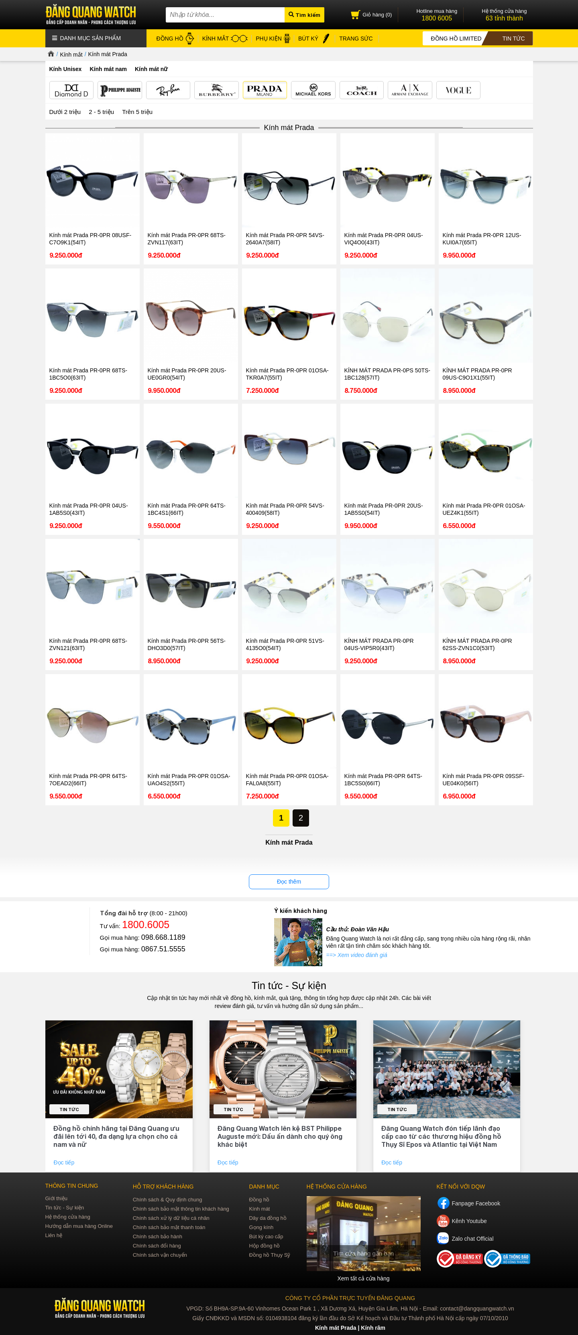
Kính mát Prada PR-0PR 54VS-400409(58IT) (285, 509)
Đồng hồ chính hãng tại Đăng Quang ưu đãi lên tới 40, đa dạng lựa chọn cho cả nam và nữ (116, 1136)
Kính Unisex (65, 69)
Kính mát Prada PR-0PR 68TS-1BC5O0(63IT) (88, 374)
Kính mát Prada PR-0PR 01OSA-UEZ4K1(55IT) (484, 509)
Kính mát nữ (151, 69)
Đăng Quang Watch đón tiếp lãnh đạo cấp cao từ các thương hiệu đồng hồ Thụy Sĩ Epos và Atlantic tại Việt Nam (441, 1136)
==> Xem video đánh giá (356, 955)
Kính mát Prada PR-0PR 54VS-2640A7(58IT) (285, 239)
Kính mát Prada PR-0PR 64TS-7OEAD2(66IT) (88, 779)
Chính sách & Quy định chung (167, 1200)
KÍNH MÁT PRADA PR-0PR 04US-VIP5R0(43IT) (379, 644)
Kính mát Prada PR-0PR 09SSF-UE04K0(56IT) (484, 779)
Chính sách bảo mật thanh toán (169, 1227)
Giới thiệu (56, 1198)
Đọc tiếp (64, 1162)
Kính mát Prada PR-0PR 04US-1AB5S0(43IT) (88, 509)
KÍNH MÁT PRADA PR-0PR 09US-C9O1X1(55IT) (477, 374)
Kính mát (259, 1209)
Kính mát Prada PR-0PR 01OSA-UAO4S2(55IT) (189, 779)
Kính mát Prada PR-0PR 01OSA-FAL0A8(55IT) (287, 779)
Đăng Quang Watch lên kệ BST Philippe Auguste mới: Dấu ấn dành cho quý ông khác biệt (280, 1136)
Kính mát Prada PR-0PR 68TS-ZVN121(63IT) (88, 644)
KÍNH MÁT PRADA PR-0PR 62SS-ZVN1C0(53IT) (477, 644)
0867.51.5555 (163, 949)
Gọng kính (261, 1227)
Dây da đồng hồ (267, 1218)
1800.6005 (145, 924)
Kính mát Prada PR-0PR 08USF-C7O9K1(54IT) (90, 239)
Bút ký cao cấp (266, 1236)
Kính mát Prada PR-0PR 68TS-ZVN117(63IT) (187, 239)
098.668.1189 (163, 937)
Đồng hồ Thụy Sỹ (269, 1255)
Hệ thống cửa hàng (67, 1217)
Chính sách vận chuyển (160, 1255)
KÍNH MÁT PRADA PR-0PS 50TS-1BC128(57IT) (387, 374)
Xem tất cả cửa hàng (363, 1278)
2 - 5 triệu (101, 111)
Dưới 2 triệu (65, 111)
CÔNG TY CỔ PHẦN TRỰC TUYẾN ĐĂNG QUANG (350, 1298)
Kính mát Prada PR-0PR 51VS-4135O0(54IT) (285, 644)
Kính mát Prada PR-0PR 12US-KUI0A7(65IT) (482, 239)
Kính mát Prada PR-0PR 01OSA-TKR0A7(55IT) (287, 374)
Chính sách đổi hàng (157, 1246)
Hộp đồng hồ (264, 1246)
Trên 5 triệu (137, 111)
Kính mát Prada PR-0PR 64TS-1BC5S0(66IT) (383, 779)
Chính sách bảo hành (157, 1236)
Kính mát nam (108, 69)
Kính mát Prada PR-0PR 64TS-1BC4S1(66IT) (187, 509)
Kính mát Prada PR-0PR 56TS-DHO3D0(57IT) (187, 644)
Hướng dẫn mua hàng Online (79, 1226)
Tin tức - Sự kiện (289, 985)
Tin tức (69, 1109)
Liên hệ (53, 1235)
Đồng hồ (259, 1200)
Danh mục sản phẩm (86, 38)
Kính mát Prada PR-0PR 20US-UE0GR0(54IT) (187, 374)
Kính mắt (71, 54)
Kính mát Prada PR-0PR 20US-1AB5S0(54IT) (383, 509)
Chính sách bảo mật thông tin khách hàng (181, 1209)
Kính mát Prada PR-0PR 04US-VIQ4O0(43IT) (383, 239)
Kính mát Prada (107, 54)
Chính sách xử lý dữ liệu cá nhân (171, 1218)
